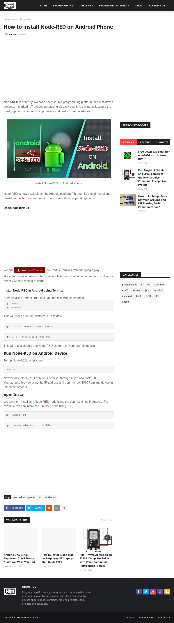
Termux (26, 198)
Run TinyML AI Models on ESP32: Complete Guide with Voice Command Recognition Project (96, 560)
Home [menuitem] (43, 5)
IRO (157, 296)
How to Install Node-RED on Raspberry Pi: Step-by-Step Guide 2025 (57, 558)
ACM (148, 296)
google (125, 301)
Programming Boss (27, 617)
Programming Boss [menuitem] (113, 5)
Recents (145, 142)
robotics (157, 290)
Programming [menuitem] (63, 5)
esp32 (125, 290)
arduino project (141, 290)
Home (7, 19)
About (130, 617)
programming (129, 284)
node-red (50, 497)
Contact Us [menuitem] (157, 5)
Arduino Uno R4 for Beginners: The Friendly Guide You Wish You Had (19, 558)
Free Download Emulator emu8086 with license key (154, 155)
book (138, 296)
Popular (128, 142)
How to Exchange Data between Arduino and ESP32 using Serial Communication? (152, 201)
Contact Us (164, 617)
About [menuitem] (139, 5)
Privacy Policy (146, 617)
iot (39, 497)
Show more (107, 520)
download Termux (31, 270)
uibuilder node (49, 406)
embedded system (21, 19)
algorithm (159, 284)
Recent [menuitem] (86, 5)
